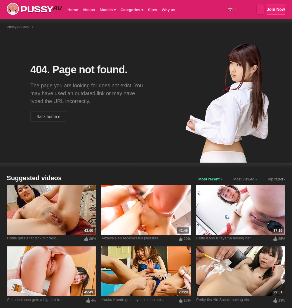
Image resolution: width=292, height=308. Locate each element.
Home (72, 10)
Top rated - (276, 179)
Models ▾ (108, 10)
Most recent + (210, 179)
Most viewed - (245, 179)
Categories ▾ (132, 10)
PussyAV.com (34, 9)
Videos (89, 10)
